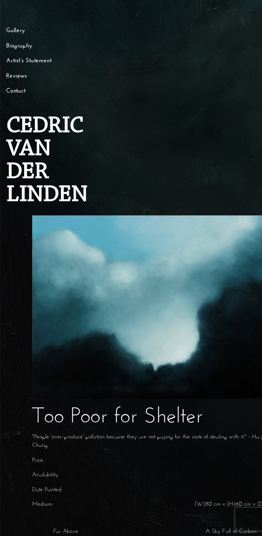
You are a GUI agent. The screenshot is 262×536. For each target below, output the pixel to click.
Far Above (64, 531)
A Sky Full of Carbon (232, 531)
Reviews (16, 76)
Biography (19, 46)
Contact (16, 91)
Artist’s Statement (28, 61)
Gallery (15, 31)
